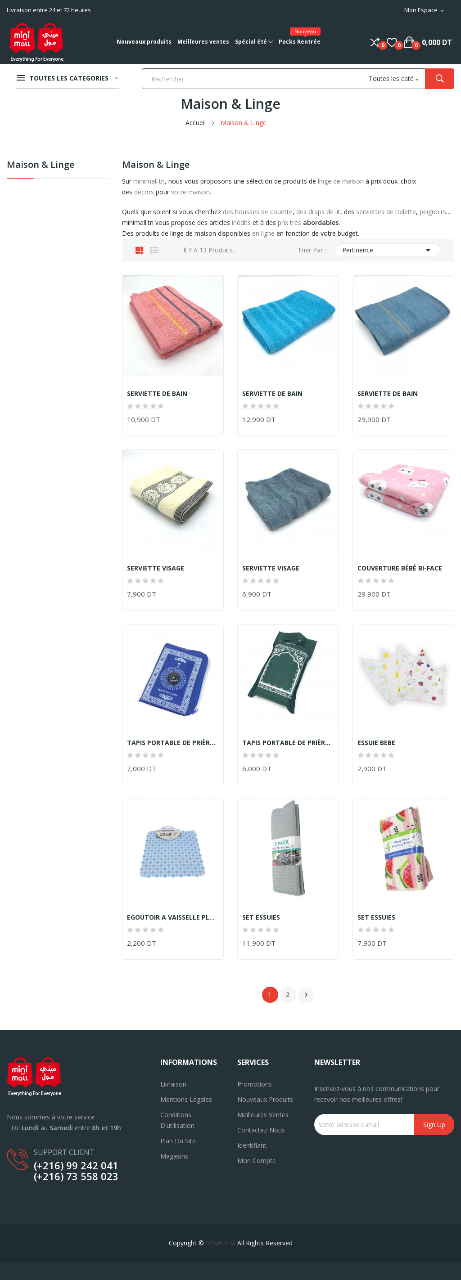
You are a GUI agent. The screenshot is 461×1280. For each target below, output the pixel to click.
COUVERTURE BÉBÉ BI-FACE (399, 568)
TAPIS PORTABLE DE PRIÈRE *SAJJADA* (173, 743)
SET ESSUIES (261, 917)
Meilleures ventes (263, 1114)
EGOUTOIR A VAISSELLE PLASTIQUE (173, 917)
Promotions (254, 1084)
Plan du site (178, 1140)
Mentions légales (186, 1099)
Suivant (306, 995)
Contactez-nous (261, 1130)
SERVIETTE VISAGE (155, 568)
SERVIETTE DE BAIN (157, 394)
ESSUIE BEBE (376, 743)
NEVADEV (220, 1243)
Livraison (173, 1084)
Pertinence (388, 250)
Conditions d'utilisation (177, 1120)
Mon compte (256, 1160)
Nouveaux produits (265, 1099)
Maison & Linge (40, 165)
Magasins (174, 1156)
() (392, 42)
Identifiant (252, 1145)
